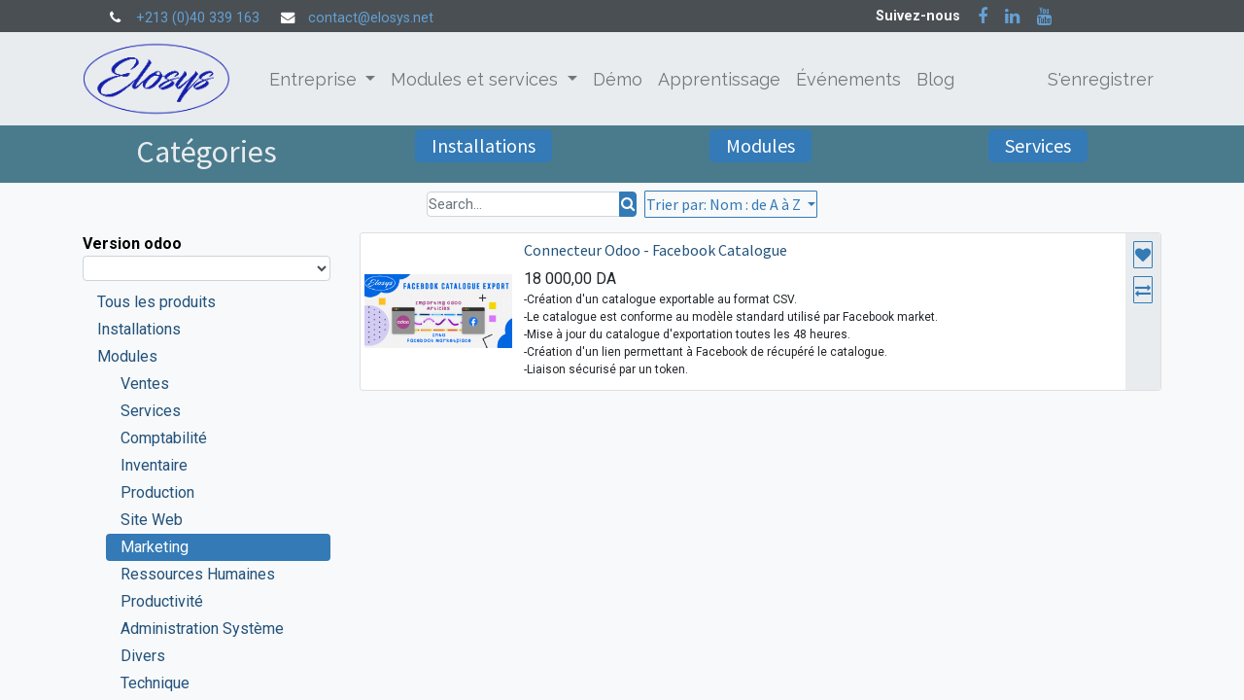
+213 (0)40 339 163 (197, 18)
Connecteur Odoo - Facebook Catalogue (655, 250)
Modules (760, 145)
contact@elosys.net (370, 18)
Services (1038, 145)
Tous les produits (156, 302)
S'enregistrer (1101, 79)
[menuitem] (617, 79)
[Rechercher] (628, 205)
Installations (484, 145)
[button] (730, 204)
